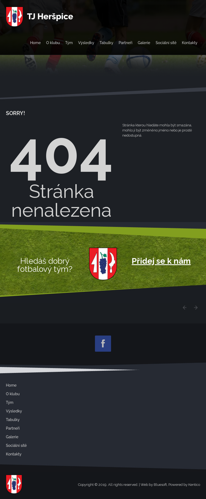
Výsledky (86, 43)
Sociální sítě (166, 43)
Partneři (125, 43)
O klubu (53, 43)
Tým (69, 43)
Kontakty (189, 43)
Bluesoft (160, 485)
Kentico (194, 485)
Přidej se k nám (161, 261)
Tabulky (106, 43)
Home (35, 43)
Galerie (144, 43)
